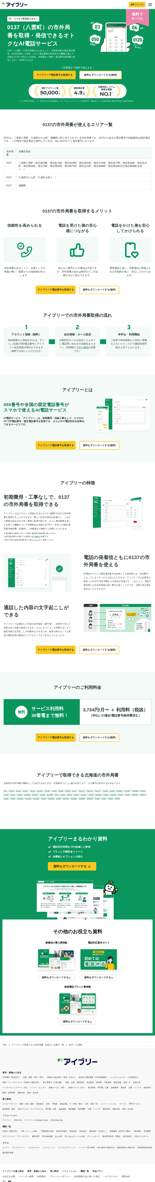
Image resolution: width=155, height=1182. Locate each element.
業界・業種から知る (11, 1072)
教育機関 (81, 1109)
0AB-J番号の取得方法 (106, 1147)
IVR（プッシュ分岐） (30, 1131)
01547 (84, 794)
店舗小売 (136, 1082)
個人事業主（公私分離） (53, 1082)
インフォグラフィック (67, 1147)
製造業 (123, 1087)
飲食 (48, 1104)
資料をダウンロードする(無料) (100, 75)
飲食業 (99, 1082)
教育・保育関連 (8, 1093)
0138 (105, 791)
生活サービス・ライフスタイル (30, 1109)
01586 (135, 794)
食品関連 (91, 1087)
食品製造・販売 (8, 1109)
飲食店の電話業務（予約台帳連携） (93, 1077)
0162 (6, 798)
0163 (12, 798)
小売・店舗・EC (91, 1104)
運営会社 (126, 1176)
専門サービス (134, 1104)
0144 (12, 794)
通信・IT (127, 1082)
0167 (104, 798)
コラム (5, 1142)
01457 (35, 794)
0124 (18, 791)
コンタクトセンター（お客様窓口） (124, 1077)
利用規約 (41, 1176)
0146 (42, 794)
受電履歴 (147, 1131)
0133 (47, 791)
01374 (90, 791)
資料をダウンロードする (72, 866)
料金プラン (98, 1171)
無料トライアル (137, 4)
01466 (50, 794)
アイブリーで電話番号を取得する (54, 75)
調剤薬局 (80, 1082)
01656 (82, 798)
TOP (4, 1045)
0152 (62, 794)
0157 (120, 794)
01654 (66, 798)
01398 (135, 791)
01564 (113, 794)
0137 (74, 791)
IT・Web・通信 (76, 1104)
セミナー (6, 1147)
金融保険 (114, 1087)
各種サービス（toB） (57, 1087)
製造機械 (72, 1109)
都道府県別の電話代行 (126, 1147)
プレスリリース (18, 1147)
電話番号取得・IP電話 (111, 1136)
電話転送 (73, 1131)
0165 (58, 798)
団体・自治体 (32, 1093)
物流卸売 (147, 1087)
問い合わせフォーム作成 (75, 1136)
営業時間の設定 (47, 1131)
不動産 (55, 1104)
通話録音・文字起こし (98, 1131)
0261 (110, 798)
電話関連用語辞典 (145, 1147)
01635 (36, 798)
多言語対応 (127, 1136)
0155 (91, 794)
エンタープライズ (9, 1104)
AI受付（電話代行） (10, 1131)
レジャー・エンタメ (38, 1087)
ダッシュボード (93, 1136)
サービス (123, 1104)
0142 (142, 791)
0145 (19, 794)
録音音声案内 (61, 1131)
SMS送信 (83, 1131)
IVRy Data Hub (57, 1120)
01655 (74, 798)
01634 (28, 798)
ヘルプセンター (33, 1147)
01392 (119, 791)
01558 (98, 794)
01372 (82, 791)
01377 (98, 791)
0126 (32, 791)
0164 (43, 798)
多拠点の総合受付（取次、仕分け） (61, 1077)
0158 (127, 794)
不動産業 (107, 1082)
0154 (76, 794)
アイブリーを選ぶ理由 (13, 1171)
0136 (67, 791)
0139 (112, 791)
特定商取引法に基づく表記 (87, 1176)
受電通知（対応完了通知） (121, 1131)
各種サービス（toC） (77, 1087)
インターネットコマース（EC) (14, 1087)
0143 (6, 794)
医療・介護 (69, 1082)
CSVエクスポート (141, 1136)
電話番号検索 (7, 1153)
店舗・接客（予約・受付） (34, 1077)
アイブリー (7, 1120)
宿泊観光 (90, 1082)
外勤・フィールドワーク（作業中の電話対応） (21, 1082)
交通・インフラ (135, 1087)
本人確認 (83, 347)
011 (5, 791)
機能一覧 (6, 1126)
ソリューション (9, 1115)
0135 (60, 791)
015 (56, 794)
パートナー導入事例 (86, 1147)
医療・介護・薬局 (26, 1104)
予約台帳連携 (47, 1136)
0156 (105, 794)
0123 (11, 791)
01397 (127, 791)
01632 (20, 798)
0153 (69, 794)
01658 (90, 798)
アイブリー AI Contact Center (36, 1120)
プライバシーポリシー (60, 1176)
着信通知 (137, 1131)
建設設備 (117, 1082)
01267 (40, 791)
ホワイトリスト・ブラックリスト (16, 1136)
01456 (27, 794)
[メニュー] (150, 4)
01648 (51, 798)
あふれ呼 (58, 1136)
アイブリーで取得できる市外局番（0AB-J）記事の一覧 (38, 1045)
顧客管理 (35, 1136)
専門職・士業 (103, 1087)
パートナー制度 (26, 1176)
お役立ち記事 (8, 1176)
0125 (25, 791)
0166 (97, 798)
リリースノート (48, 1147)
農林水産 (21, 1093)
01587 (143, 794)
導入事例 (6, 1099)
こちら (36, 540)
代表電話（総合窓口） (11, 1077)
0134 (54, 791)
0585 (117, 798)
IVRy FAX (18, 1120)
